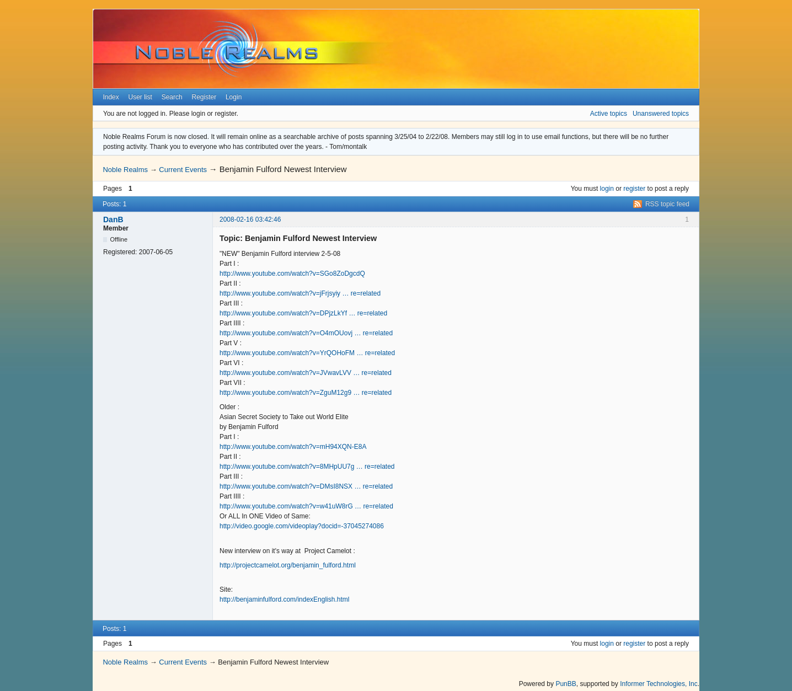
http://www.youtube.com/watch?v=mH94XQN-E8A (293, 447)
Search (172, 97)
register (634, 188)
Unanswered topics (661, 113)
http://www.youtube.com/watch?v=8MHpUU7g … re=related (307, 466)
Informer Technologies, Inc (659, 684)
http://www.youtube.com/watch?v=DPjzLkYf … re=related (303, 313)
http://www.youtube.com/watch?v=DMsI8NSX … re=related (306, 486)
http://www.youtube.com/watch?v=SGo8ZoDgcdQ (292, 273)
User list (140, 97)
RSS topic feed (667, 204)
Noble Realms (125, 169)
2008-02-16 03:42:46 (250, 219)
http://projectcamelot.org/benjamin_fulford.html (288, 565)
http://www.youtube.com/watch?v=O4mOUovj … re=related (306, 333)
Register (203, 97)
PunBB (565, 684)
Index (111, 97)
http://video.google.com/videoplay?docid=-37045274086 (302, 526)
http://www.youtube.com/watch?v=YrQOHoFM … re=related (307, 353)
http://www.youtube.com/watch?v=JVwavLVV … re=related (306, 373)
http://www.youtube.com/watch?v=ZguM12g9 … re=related (306, 393)
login (607, 188)
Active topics (608, 113)
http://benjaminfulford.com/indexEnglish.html (284, 599)
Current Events (183, 169)
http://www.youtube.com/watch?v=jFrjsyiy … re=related (300, 293)
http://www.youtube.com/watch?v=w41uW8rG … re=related (306, 506)
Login (234, 97)
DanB (113, 219)
